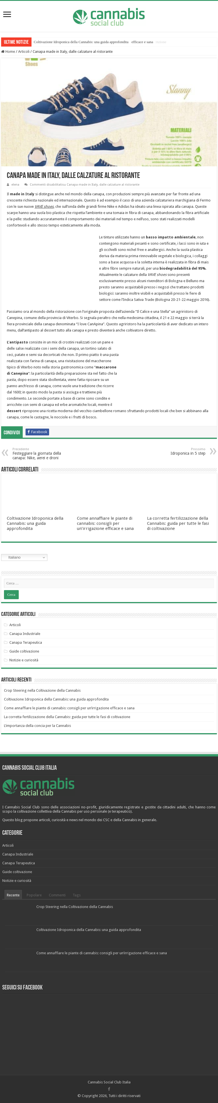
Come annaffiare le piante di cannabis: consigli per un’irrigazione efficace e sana (105, 523)
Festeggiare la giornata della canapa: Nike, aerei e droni (41, 453)
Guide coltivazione (24, 651)
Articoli (24, 51)
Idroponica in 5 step (176, 451)
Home (8, 51)
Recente (13, 895)
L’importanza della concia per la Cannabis (37, 726)
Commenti (57, 895)
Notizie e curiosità (23, 660)
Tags (77, 895)
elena (15, 184)
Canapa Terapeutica (25, 642)
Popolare (34, 895)
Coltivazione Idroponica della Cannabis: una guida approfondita (35, 523)
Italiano (12, 557)
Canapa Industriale (24, 634)
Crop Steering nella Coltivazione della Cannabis (69, 42)
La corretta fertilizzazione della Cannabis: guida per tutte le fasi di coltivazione (178, 523)
